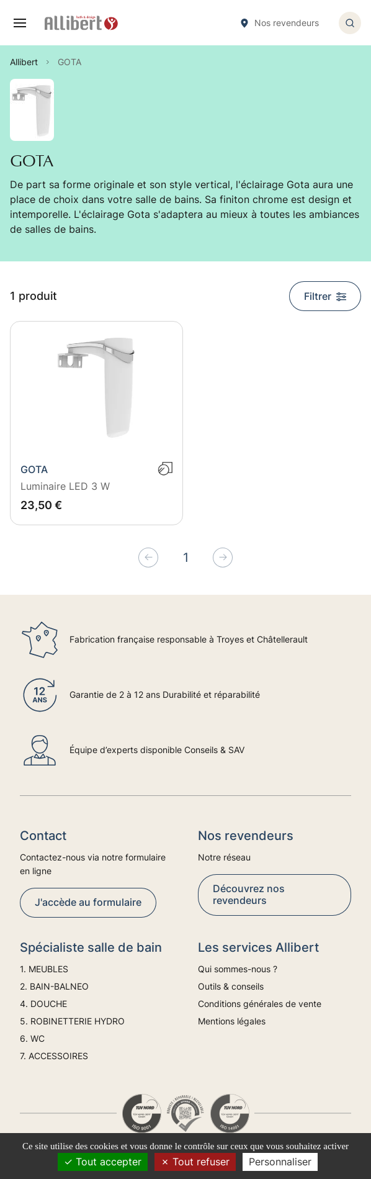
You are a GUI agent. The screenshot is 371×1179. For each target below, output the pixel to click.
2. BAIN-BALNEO (54, 986)
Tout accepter (102, 1161)
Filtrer (325, 296)
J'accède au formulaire (88, 902)
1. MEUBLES (44, 969)
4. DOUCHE (43, 1003)
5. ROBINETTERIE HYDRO (72, 1021)
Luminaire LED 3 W (65, 486)
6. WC (32, 1038)
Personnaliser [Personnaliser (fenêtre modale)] (280, 1161)
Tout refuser (195, 1161)
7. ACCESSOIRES (54, 1055)
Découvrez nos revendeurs (249, 894)
